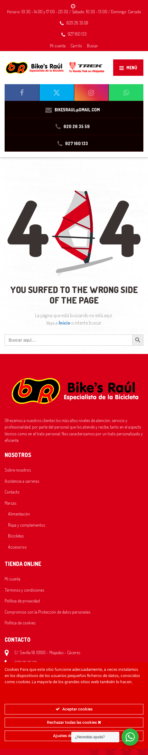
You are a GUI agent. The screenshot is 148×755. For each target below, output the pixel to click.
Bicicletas (16, 535)
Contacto (12, 491)
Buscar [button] (92, 45)
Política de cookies (20, 622)
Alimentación (19, 513)
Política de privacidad (22, 600)
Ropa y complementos (26, 525)
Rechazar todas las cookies (74, 722)
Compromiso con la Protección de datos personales (47, 612)
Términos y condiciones (24, 590)
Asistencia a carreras (22, 481)
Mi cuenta (58, 45)
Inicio (65, 323)
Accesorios (17, 547)
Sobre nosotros (18, 469)
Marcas (10, 503)
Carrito (76, 45)
